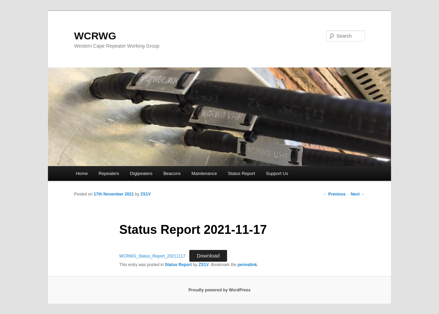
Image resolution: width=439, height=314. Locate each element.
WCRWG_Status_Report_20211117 (152, 256)
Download (208, 256)
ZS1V (145, 194)
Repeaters (108, 173)
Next (358, 194)
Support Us (277, 173)
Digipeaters (141, 173)
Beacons (172, 173)
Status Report (241, 173)
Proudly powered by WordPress (219, 290)
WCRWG (95, 35)
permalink (247, 264)
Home (82, 173)
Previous (334, 194)
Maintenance (204, 173)
